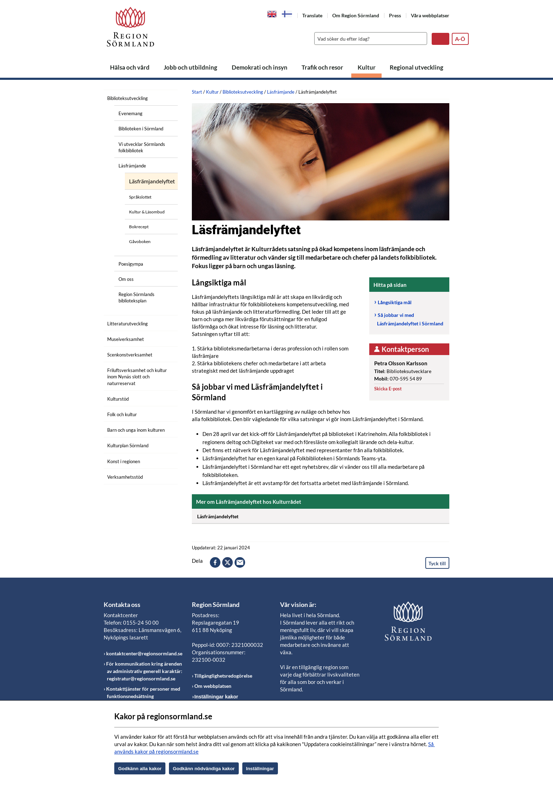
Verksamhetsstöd (125, 477)
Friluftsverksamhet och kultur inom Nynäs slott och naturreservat (137, 376)
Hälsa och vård (130, 67)
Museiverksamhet (125, 339)
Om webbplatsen (212, 686)
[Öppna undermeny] (167, 97)
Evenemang (130, 113)
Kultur (367, 67)
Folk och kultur (122, 414)
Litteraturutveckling (127, 323)
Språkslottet (140, 197)
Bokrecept (138, 226)
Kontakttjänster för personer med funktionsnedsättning (143, 692)
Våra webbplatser (430, 15)
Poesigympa (131, 264)
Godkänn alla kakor (140, 768)
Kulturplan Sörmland (127, 445)
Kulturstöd (118, 399)
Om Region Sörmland (355, 15)
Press (395, 15)
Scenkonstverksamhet (129, 355)
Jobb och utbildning (190, 67)
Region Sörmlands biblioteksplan (136, 297)
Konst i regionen (123, 461)
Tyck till (437, 563)
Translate (312, 15)
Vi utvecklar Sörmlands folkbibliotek (142, 147)
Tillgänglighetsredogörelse (223, 676)
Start (197, 92)
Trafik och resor (322, 67)
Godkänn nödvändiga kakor (204, 768)
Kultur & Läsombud (147, 211)
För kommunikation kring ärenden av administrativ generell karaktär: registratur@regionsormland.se (144, 671)
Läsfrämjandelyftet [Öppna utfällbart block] (323, 515)
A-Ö (460, 38)
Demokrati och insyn (259, 67)
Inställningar (260, 768)
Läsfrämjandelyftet (152, 181)
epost (240, 562)
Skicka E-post (388, 388)
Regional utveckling (416, 67)
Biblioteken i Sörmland (141, 128)
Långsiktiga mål (395, 302)
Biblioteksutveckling (127, 98)
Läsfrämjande (132, 166)
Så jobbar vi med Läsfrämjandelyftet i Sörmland (410, 319)
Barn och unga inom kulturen (136, 430)
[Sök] (369, 38)
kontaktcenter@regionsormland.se (144, 653)
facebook (215, 562)
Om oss (126, 279)
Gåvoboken (140, 241)
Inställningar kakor (216, 697)
